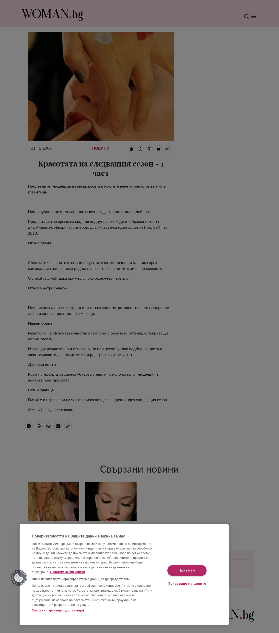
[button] (19, 577)
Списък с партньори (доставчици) (58, 610)
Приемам (187, 571)
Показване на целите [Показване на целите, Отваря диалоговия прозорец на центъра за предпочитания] (187, 584)
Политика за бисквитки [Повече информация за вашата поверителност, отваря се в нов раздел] (67, 572)
